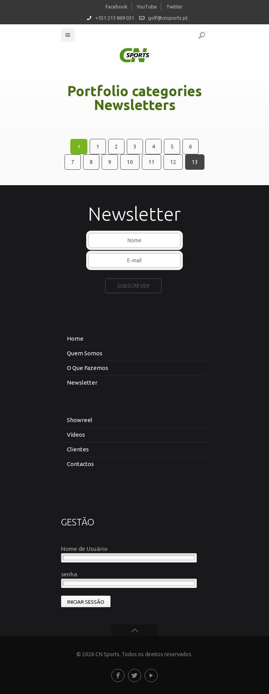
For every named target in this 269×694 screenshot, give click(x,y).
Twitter (174, 6)
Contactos (80, 464)
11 (151, 162)
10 (130, 162)
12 (173, 162)
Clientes (78, 449)
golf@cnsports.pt (168, 17)
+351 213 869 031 (114, 17)
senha (69, 574)
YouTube (147, 6)
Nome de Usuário (84, 548)
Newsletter (82, 382)
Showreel (79, 420)
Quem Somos (84, 353)
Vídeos (76, 434)
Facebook (117, 6)
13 (195, 162)
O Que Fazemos (87, 368)
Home (75, 338)
